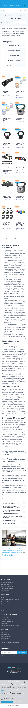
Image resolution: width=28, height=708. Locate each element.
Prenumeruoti (22, 652)
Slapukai (3, 604)
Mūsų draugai (4, 608)
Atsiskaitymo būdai (5, 619)
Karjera (2, 610)
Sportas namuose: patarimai (10, 643)
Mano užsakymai (5, 634)
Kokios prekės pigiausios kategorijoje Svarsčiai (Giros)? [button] (11, 507)
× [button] (26, 681)
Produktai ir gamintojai (6, 584)
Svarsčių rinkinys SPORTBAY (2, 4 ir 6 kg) (7, 119)
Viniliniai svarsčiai (14, 45)
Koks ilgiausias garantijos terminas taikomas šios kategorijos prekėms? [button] (10, 522)
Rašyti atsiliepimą (5, 638)
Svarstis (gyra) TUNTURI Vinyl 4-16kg (20, 169)
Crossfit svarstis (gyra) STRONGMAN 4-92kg (6, 224)
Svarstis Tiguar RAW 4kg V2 (6, 144)
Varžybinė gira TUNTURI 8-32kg (6, 197)
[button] (14, 705)
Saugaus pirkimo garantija (7, 582)
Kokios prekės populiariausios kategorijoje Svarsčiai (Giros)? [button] (11, 502)
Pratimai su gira (7, 555)
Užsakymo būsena (5, 590)
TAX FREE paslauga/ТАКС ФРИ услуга (10, 625)
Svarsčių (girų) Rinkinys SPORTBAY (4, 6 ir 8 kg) (20, 93)
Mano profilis (4, 632)
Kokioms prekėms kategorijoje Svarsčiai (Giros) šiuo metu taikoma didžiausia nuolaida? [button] (11, 512)
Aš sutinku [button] (7, 702)
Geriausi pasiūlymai (5, 636)
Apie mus (3, 597)
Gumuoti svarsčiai (14, 55)
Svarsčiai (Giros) (6, 548)
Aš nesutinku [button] (20, 702)
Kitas (24, 238)
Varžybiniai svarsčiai (14, 60)
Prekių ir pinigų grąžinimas (7, 621)
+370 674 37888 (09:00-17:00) (9, 5)
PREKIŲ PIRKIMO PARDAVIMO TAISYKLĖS (10, 599)
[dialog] (14, 694)
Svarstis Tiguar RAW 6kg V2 (20, 144)
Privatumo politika (5, 601)
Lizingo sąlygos (4, 623)
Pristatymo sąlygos (5, 617)
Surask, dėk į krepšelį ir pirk (7, 586)
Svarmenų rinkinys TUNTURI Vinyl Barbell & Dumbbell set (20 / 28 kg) (7, 169)
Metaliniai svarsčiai (14, 50)
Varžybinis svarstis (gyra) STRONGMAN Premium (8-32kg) (20, 224)
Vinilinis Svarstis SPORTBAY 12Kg (20, 197)
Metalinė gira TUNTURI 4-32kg (6, 92)
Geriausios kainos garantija (7, 588)
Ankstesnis (5, 238)
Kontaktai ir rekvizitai (6, 606)
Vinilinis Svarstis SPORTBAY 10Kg (20, 119)
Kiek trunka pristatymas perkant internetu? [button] (12, 516)
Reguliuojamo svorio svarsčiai (14, 65)
